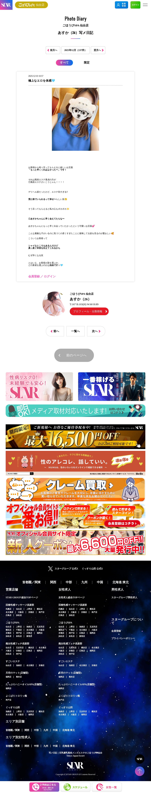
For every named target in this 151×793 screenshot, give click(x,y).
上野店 (29, 609)
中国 (55, 730)
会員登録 (116, 631)
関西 (27, 730)
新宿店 (29, 636)
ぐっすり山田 (13, 707)
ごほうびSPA (12, 622)
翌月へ (97, 50)
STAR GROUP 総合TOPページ (22, 597)
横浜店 (39, 609)
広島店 (8, 615)
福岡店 (39, 633)
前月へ (53, 50)
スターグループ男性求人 (124, 597)
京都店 (31, 612)
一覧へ (75, 331)
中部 (36, 730)
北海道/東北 (68, 730)
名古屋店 (9, 612)
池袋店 (29, 627)
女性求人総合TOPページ (72, 597)
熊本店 (19, 677)
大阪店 (21, 612)
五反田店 (40, 627)
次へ (95, 331)
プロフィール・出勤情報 (87, 311)
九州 (45, 730)
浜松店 (19, 615)
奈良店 (19, 636)
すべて (64, 62)
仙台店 (19, 609)
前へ (56, 331)
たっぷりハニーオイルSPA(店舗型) (24, 684)
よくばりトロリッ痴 (16, 696)
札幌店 (8, 609)
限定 (87, 62)
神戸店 (41, 612)
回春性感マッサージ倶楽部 (20, 605)
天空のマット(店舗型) (17, 672)
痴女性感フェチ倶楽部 (17, 643)
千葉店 (19, 630)
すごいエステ (13, 661)
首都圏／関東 (13, 730)
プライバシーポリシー (123, 638)
